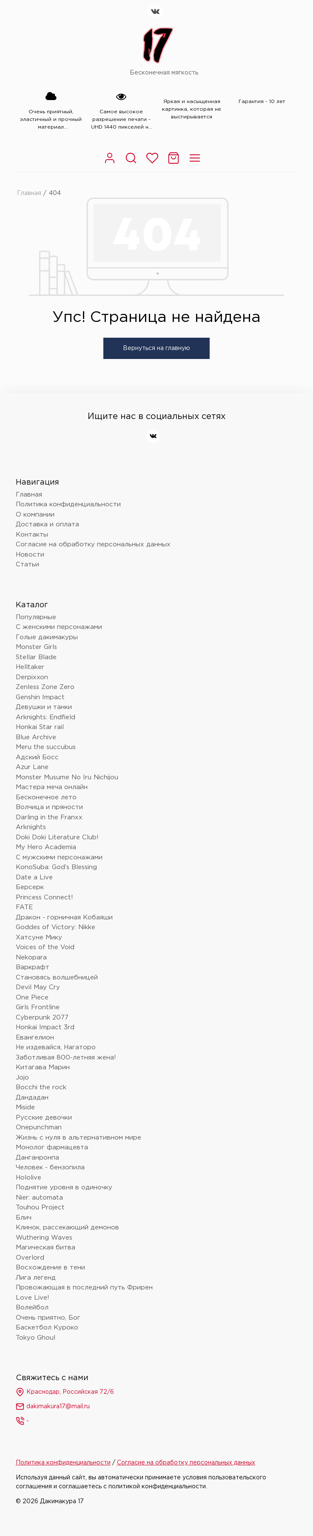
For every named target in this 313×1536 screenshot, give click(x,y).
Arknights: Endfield (45, 717)
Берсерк (30, 887)
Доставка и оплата (47, 524)
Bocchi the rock (41, 1087)
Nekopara (31, 957)
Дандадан (32, 1097)
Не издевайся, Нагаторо (56, 1047)
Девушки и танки (44, 707)
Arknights (31, 827)
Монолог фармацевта (52, 1147)
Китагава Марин (43, 1067)
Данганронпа (37, 1157)
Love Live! (32, 1298)
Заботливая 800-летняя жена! (66, 1057)
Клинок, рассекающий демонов (67, 1227)
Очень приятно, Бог (48, 1318)
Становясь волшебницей (57, 977)
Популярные (36, 617)
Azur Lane (32, 767)
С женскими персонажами (59, 627)
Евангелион (35, 1037)
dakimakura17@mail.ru (53, 1406)
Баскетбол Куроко (47, 1327)
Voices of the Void (45, 947)
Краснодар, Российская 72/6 (65, 1392)
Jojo (22, 1077)
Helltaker (30, 667)
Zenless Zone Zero (45, 687)
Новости (30, 554)
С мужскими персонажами (59, 857)
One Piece (32, 997)
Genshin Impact (40, 697)
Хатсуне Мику (39, 937)
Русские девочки (44, 1117)
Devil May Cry (38, 987)
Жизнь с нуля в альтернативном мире (78, 1137)
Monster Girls (36, 647)
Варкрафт (32, 967)
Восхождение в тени (50, 1267)
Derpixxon (32, 677)
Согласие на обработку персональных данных (93, 544)
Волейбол (32, 1307)
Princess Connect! (44, 897)
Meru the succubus (46, 747)
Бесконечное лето (46, 797)
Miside (25, 1107)
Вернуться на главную (156, 348)
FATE (24, 907)
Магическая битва (45, 1247)
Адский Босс (37, 757)
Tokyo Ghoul (35, 1338)
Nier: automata (39, 1197)
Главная (29, 193)
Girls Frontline (38, 1007)
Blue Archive (36, 737)
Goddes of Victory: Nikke (55, 927)
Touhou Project (40, 1207)
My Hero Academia (46, 847)
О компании (35, 514)
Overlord (30, 1257)
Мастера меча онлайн (52, 787)
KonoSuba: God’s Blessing (56, 867)
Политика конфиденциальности (68, 504)
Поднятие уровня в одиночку (64, 1187)
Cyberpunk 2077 (42, 1017)
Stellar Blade (36, 657)
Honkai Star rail (40, 727)
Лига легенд (36, 1277)
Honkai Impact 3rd (45, 1027)
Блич (23, 1217)
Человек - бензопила (50, 1167)
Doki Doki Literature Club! (57, 837)
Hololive (28, 1177)
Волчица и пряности (49, 807)
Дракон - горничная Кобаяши (64, 917)
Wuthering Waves (44, 1237)
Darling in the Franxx (49, 817)
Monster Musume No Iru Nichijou (67, 777)
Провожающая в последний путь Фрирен (84, 1287)
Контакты (32, 534)
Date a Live (34, 877)
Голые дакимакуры (47, 637)
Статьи (27, 564)
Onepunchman (39, 1127)
